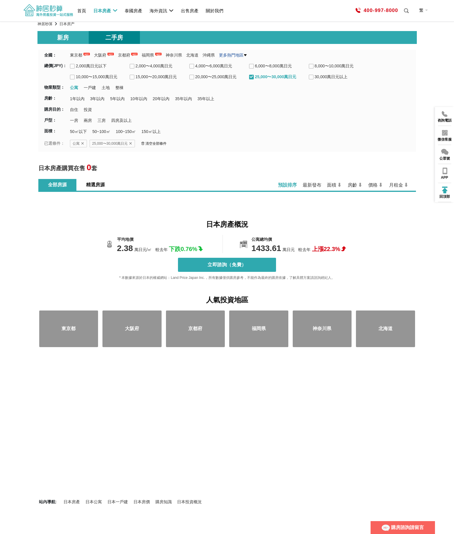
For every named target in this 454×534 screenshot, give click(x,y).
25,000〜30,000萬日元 (112, 143)
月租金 (396, 184)
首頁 (81, 10)
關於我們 (214, 10)
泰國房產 (133, 10)
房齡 (352, 184)
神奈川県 (174, 55)
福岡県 (148, 55)
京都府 (124, 55)
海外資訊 (162, 10)
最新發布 (312, 184)
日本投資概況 (189, 501)
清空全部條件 (154, 143)
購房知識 (163, 501)
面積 (331, 184)
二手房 (114, 37)
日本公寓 (93, 501)
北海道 (192, 55)
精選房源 (95, 184)
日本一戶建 (117, 501)
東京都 (76, 55)
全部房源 (57, 184)
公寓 (78, 143)
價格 (373, 184)
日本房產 (105, 10)
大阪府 (100, 55)
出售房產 (189, 10)
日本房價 (141, 501)
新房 (63, 37)
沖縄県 (209, 55)
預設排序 (287, 184)
